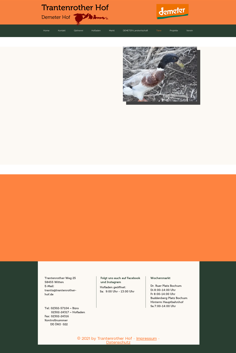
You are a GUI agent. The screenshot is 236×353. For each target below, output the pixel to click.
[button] (160, 74)
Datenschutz (118, 342)
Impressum (146, 339)
